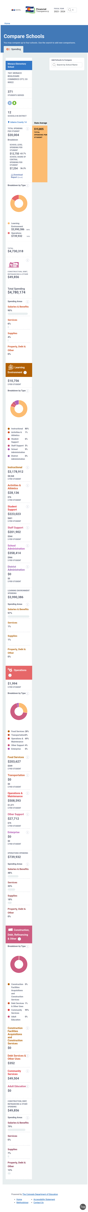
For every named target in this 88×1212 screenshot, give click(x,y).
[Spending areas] (27, 302)
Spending (13, 49)
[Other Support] (27, 814)
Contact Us (39, 1202)
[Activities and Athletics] (27, 485)
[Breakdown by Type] (27, 693)
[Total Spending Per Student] (27, 128)
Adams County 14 (17, 122)
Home (7, 23)
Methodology (22, 1202)
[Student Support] (27, 506)
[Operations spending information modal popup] (10, 675)
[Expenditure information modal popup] (27, 185)
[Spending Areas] (27, 604)
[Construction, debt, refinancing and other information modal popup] (19, 939)
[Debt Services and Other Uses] (27, 1055)
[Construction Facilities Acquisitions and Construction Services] (27, 1028)
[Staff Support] (27, 527)
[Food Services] (27, 757)
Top (82, 1207)
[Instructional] (27, 467)
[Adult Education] (27, 1086)
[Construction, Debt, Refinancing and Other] (27, 260)
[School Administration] (27, 545)
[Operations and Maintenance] (27, 793)
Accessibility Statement (44, 1199)
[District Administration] (27, 566)
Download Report (17, 176)
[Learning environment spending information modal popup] (25, 372)
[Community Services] (27, 1071)
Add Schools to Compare (61, 60)
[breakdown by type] (27, 391)
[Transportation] (27, 775)
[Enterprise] (27, 832)
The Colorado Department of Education (40, 1194)
